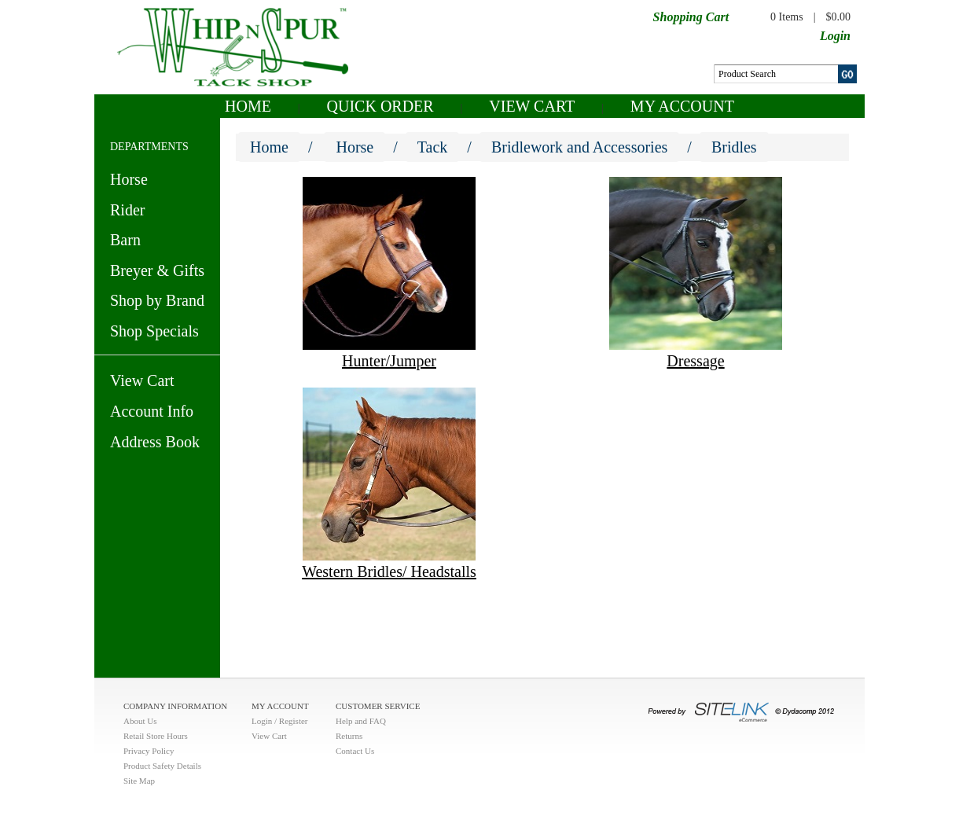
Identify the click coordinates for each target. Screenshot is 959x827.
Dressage (695, 360)
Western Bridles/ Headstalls (389, 571)
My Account (682, 106)
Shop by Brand (157, 300)
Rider (127, 210)
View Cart (532, 106)
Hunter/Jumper (389, 360)
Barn (125, 239)
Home (248, 106)
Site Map (139, 780)
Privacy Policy (148, 750)
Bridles (734, 147)
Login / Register (280, 721)
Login (835, 35)
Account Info (151, 411)
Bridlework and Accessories (579, 147)
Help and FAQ (361, 721)
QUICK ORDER (380, 106)
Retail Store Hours (155, 736)
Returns (349, 736)
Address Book (155, 441)
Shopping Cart (691, 17)
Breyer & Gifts (157, 270)
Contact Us (355, 750)
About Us (139, 721)
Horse (129, 179)
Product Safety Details (162, 765)
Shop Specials (154, 331)
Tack (432, 147)
